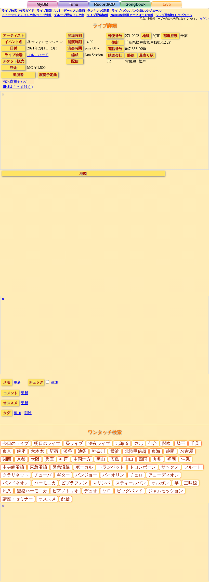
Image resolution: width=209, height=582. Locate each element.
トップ (174, 15)
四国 (143, 459)
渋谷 (67, 451)
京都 (21, 459)
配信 (97, 15)
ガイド (26, 10)
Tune (73, 4)
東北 (138, 443)
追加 (54, 382)
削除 (28, 413)
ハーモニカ (45, 483)
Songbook (136, 4)
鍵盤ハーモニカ (32, 490)
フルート (192, 467)
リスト (49, 10)
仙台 (152, 443)
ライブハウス (136, 10)
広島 (114, 459)
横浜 (114, 451)
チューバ (42, 475)
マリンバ (101, 483)
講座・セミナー (18, 499)
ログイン (204, 18)
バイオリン (113, 475)
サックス (170, 467)
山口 (129, 459)
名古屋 (186, 451)
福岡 (171, 459)
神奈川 (98, 451)
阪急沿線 (61, 467)
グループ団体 (69, 15)
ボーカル (84, 467)
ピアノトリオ (66, 490)
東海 (156, 451)
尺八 (7, 490)
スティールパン (130, 483)
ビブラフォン (74, 483)
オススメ (47, 499)
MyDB (42, 4)
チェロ (136, 475)
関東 (166, 443)
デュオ (90, 490)
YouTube (131, 15)
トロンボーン (143, 467)
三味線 (190, 483)
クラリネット (16, 475)
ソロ (106, 490)
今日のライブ (16, 443)
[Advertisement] (104, 133)
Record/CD (104, 4)
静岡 (170, 451)
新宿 (53, 451)
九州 (157, 459)
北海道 (121, 443)
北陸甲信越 (135, 451)
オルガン (160, 483)
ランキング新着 (98, 10)
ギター (63, 475)
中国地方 (82, 459)
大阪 (35, 459)
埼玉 (181, 443)
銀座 (21, 451)
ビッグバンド (130, 490)
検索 (9, 10)
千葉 (195, 443)
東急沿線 (38, 467)
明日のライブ (47, 443)
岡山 (100, 459)
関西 (7, 459)
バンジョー (86, 475)
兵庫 (49, 459)
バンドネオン (16, 483)
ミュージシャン (26, 15)
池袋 (82, 451)
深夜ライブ (99, 443)
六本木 (37, 451)
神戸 (63, 459)
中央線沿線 (13, 467)
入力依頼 (74, 10)
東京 (7, 451)
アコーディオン (163, 475)
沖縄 (185, 459)
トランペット (111, 467)
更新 (17, 382)
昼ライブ (74, 443)
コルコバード (37, 55)
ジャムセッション (165, 490)
